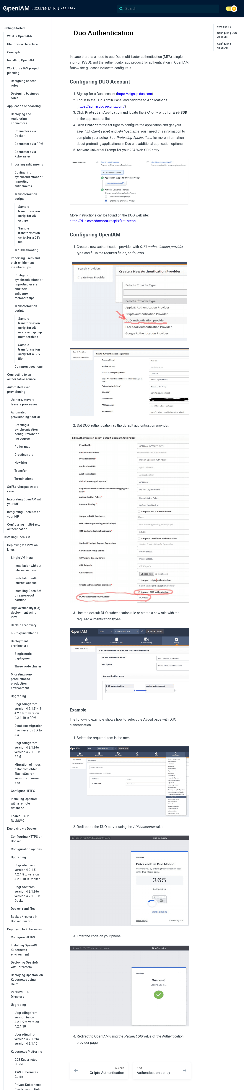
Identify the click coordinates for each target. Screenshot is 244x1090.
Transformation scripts (30, 196)
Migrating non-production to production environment (21, 681)
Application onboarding (26, 106)
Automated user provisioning (26, 389)
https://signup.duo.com (134, 94)
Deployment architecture (28, 643)
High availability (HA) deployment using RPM (25, 612)
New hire (21, 462)
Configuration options (26, 849)
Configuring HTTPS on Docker (26, 839)
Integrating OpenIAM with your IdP (24, 502)
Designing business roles (25, 96)
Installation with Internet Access (26, 581)
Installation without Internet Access (28, 568)
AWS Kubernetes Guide (26, 1074)
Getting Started (24, 28)
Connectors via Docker (25, 133)
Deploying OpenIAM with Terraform (25, 965)
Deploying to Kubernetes (26, 929)
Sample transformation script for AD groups (29, 213)
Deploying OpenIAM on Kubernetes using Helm (27, 979)
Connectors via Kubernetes (25, 154)
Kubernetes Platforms (28, 1051)
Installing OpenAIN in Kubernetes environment (25, 950)
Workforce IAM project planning (26, 71)
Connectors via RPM (29, 144)
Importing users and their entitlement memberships (28, 262)
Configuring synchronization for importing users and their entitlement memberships (29, 287)
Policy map (22, 446)
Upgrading (28, 696)
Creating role (24, 454)
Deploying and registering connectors (28, 118)
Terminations (24, 478)
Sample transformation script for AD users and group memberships (30, 328)
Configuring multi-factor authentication (24, 527)
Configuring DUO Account (227, 34)
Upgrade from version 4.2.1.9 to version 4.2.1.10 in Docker (28, 893)
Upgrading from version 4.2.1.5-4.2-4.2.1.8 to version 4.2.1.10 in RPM (28, 711)
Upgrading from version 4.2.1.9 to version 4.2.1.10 (27, 1039)
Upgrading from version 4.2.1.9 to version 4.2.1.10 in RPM (28, 749)
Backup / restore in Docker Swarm (24, 919)
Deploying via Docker (26, 828)
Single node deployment (23, 656)
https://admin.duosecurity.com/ (101, 106)
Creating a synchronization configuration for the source (27, 431)
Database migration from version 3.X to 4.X (28, 730)
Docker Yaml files (23, 908)
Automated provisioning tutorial (28, 415)
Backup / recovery (23, 625)
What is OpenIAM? (20, 36)
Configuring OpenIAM (224, 45)
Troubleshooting (26, 250)
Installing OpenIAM (20, 60)
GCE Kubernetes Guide (26, 1062)
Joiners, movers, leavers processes (24, 402)
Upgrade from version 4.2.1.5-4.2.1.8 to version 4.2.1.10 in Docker (27, 872)
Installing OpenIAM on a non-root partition (28, 595)
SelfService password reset (23, 489)
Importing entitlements (28, 164)
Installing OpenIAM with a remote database (24, 803)
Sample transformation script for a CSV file (29, 235)
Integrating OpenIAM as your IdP (23, 514)
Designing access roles (23, 83)
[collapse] (45, 28)
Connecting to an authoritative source (21, 377)
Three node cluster (28, 666)
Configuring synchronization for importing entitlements (29, 179)
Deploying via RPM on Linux (26, 547)
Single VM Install (28, 557)
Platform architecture (22, 44)
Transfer (21, 470)
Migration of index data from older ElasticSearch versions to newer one (28, 774)
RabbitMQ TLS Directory (20, 994)
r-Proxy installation (24, 633)
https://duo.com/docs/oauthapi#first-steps (103, 221)
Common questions (29, 366)
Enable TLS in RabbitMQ (20, 818)
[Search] (168, 9)
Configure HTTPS (23, 791)
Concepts (14, 52)
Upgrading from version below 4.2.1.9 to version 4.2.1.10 (27, 1019)
